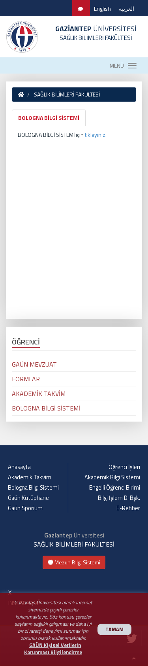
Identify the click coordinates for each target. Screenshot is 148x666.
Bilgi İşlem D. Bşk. (119, 498)
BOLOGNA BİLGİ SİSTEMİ (48, 118)
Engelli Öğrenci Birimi (114, 487)
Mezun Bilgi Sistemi (74, 562)
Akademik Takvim (29, 477)
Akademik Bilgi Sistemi (112, 477)
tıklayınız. (96, 135)
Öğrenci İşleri (124, 467)
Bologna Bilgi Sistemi (33, 487)
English (102, 8)
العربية (126, 8)
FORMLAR (26, 379)
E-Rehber (128, 508)
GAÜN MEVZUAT (34, 364)
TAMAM (114, 629)
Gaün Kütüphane (28, 498)
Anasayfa (19, 467)
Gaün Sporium (25, 508)
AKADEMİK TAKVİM (39, 393)
